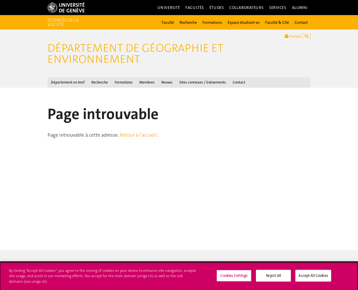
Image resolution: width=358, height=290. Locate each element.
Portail (293, 36)
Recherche (188, 22)
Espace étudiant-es (244, 22)
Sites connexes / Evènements (202, 82)
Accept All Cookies (313, 277)
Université (168, 7)
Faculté (168, 22)
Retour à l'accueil (138, 135)
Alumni (300, 7)
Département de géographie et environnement (135, 53)
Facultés (194, 7)
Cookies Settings (234, 277)
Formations (212, 22)
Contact (301, 22)
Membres (147, 82)
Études (216, 7)
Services (277, 7)
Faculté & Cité (277, 22)
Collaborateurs (246, 7)
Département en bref (68, 82)
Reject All (273, 277)
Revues (167, 82)
